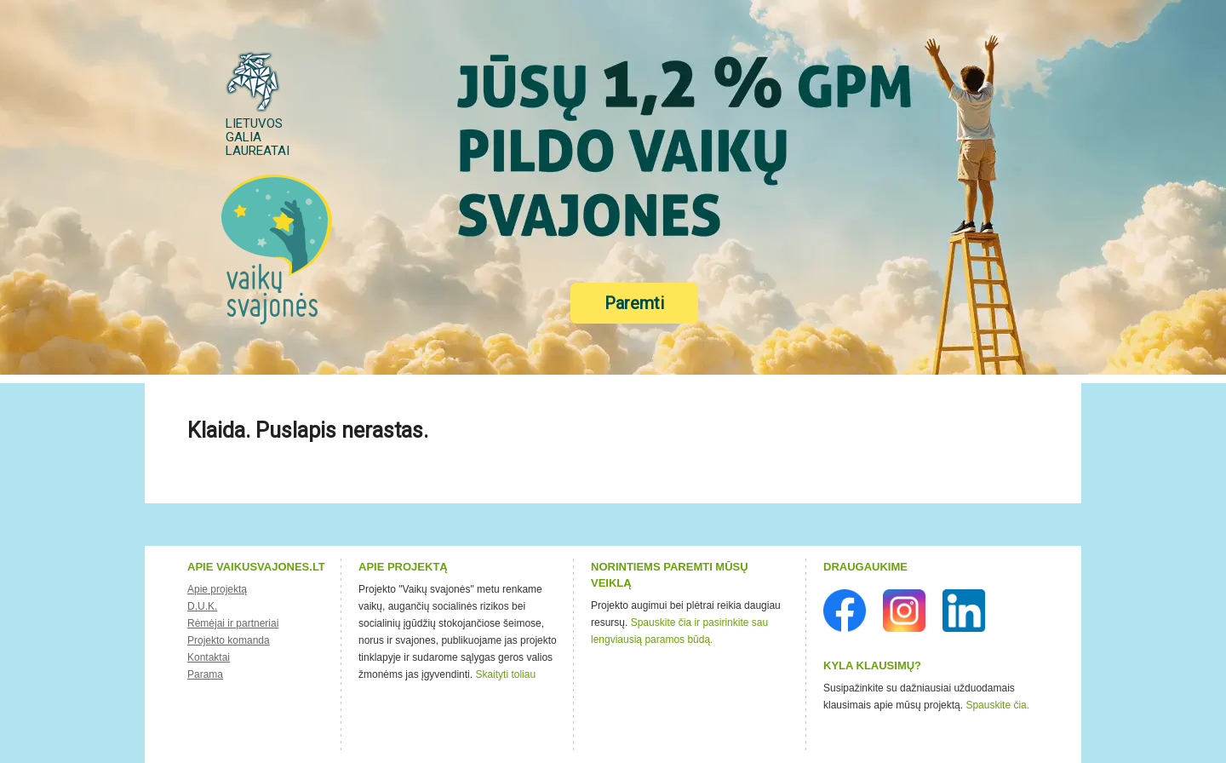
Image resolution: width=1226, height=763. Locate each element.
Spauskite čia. (997, 705)
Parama (205, 674)
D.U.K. (202, 606)
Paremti (634, 303)
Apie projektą (217, 589)
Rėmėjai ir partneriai (232, 623)
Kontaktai (208, 657)
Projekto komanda (228, 640)
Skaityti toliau (505, 674)
